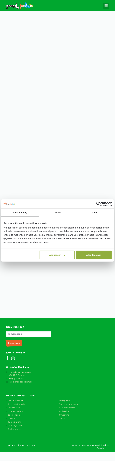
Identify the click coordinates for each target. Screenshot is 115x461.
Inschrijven (14, 351)
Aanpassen (57, 255)
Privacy (11, 454)
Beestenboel (13, 423)
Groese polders (15, 420)
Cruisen (11, 427)
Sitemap (21, 454)
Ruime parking (14, 431)
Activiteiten (64, 420)
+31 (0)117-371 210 (16, 387)
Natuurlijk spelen (15, 409)
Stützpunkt (64, 409)
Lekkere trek (13, 416)
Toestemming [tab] (20, 212)
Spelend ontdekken (69, 413)
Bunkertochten (14, 438)
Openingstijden (14, 434)
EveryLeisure (103, 457)
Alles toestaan (93, 255)
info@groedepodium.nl (20, 390)
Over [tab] (95, 212)
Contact (63, 427)
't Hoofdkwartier (67, 416)
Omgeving (64, 423)
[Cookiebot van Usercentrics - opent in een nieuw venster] (98, 204)
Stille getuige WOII (16, 413)
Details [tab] (57, 212)
